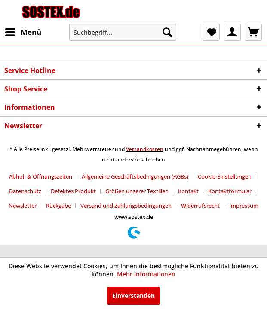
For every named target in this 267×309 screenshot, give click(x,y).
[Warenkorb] (253, 32)
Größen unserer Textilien (137, 191)
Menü (23, 31)
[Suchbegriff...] (122, 32)
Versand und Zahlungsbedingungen (126, 205)
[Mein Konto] (232, 32)
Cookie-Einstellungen (225, 176)
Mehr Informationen (146, 274)
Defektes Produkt (73, 191)
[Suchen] (167, 32)
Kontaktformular (230, 191)
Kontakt (188, 191)
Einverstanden (133, 295)
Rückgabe (58, 205)
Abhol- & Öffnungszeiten (40, 176)
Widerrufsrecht (200, 205)
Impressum (243, 205)
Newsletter (23, 205)
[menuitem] (23, 32)
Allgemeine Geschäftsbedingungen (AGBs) (135, 176)
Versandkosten (144, 149)
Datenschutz (25, 191)
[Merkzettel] (211, 32)
